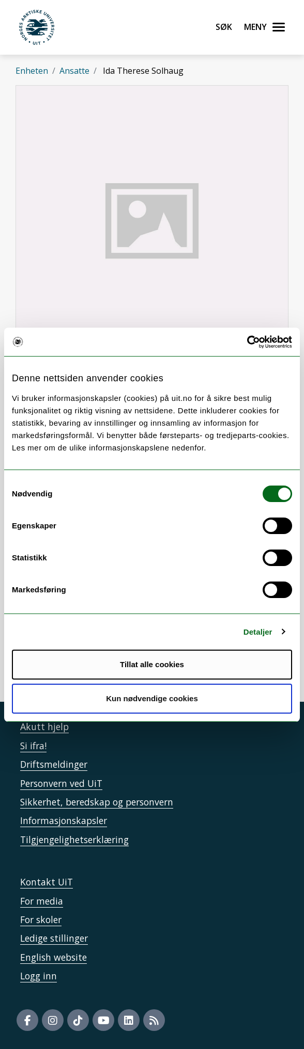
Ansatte (74, 70)
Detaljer (258, 631)
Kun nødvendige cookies (152, 698)
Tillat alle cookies (152, 664)
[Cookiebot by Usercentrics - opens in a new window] (247, 342)
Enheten (32, 70)
